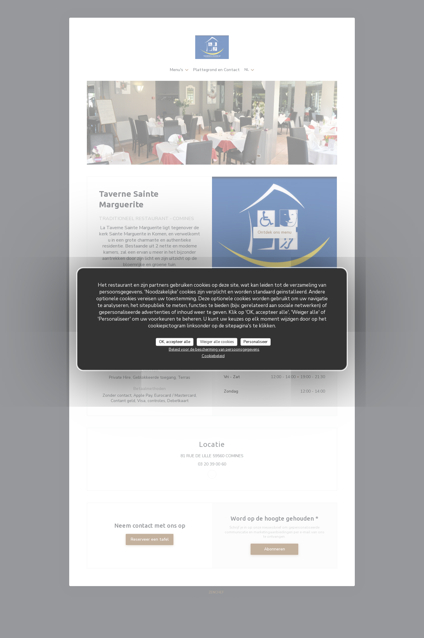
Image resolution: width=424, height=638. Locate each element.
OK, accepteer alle (174, 341)
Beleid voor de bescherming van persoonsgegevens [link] (214, 349)
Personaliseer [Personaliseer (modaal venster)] (256, 341)
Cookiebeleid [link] (213, 356)
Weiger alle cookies (217, 341)
